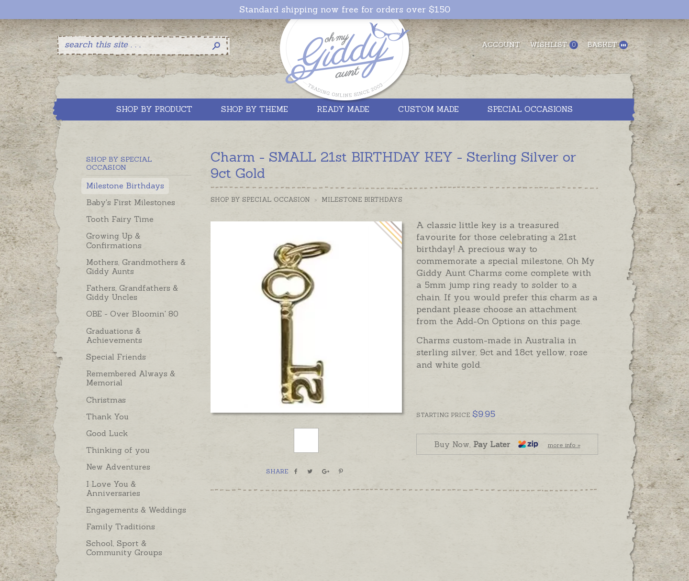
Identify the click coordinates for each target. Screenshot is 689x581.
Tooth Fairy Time (120, 219)
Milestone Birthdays (125, 185)
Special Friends (116, 357)
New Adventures (118, 466)
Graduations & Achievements (114, 335)
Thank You (107, 416)
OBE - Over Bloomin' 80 (132, 313)
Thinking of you (118, 450)
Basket (608, 44)
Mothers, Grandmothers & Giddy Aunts (136, 266)
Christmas (106, 400)
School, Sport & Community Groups (124, 547)
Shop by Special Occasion (260, 200)
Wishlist (554, 44)
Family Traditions (120, 526)
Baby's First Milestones (130, 202)
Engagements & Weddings (136, 510)
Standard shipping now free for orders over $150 (344, 9)
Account (501, 44)
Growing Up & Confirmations (114, 240)
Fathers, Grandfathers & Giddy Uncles (132, 292)
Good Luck (107, 433)
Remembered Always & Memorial (130, 378)
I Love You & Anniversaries (113, 488)
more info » (564, 445)
